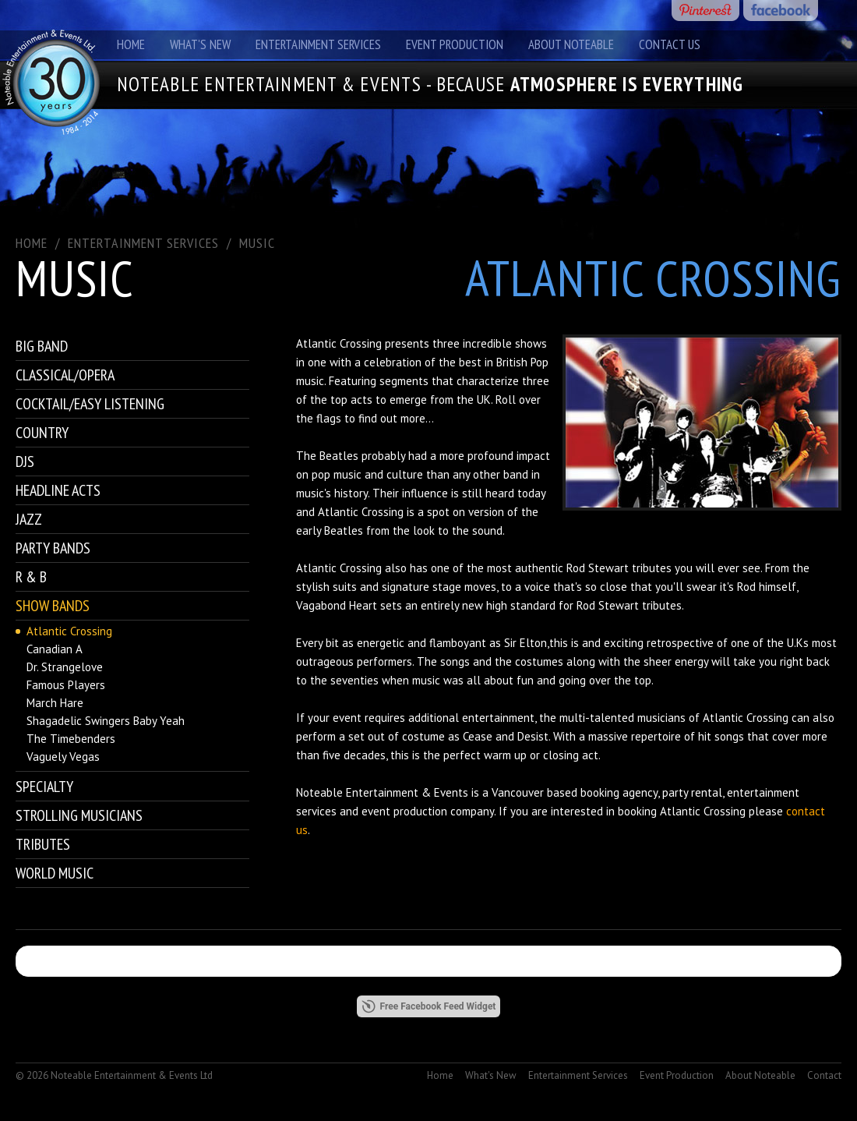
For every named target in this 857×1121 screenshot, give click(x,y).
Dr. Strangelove (64, 667)
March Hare (54, 702)
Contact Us (669, 44)
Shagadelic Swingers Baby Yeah (105, 720)
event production (404, 811)
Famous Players (65, 684)
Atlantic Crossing (69, 631)
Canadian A (54, 649)
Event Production (454, 44)
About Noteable (571, 44)
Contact (824, 1075)
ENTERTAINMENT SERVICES (143, 243)
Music (257, 243)
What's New (200, 44)
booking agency (619, 792)
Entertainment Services (318, 44)
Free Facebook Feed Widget (428, 1006)
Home (131, 44)
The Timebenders (70, 738)
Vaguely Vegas (63, 756)
